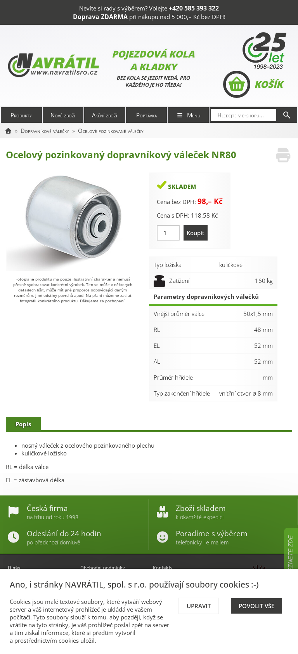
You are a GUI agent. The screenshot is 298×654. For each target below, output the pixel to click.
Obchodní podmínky (102, 568)
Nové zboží (62, 115)
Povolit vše (256, 606)
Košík (252, 84)
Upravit (199, 606)
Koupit (195, 233)
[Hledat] (286, 115)
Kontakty (163, 568)
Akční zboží (104, 115)
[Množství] (168, 233)
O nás (14, 568)
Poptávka (146, 115)
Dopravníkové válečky (45, 130)
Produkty (21, 115)
